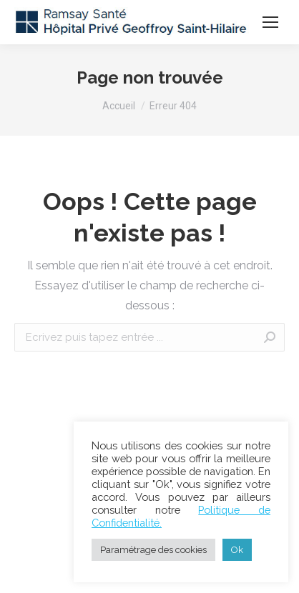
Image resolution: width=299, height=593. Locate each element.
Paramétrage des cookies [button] (153, 549)
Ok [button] (237, 549)
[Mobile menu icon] (270, 22)
